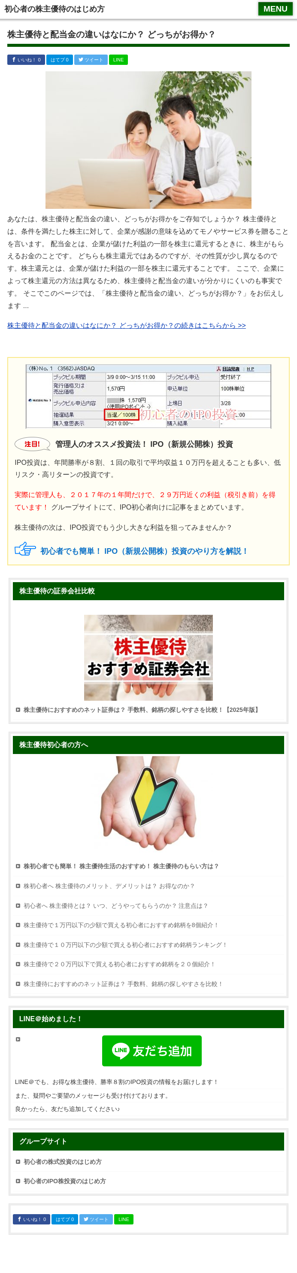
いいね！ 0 (26, 59)
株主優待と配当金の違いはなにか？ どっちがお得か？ (111, 34)
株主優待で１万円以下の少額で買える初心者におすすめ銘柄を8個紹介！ (121, 925)
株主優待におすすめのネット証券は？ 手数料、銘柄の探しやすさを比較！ (124, 983)
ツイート (91, 59)
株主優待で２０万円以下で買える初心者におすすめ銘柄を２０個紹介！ (120, 964)
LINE (118, 59)
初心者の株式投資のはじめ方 (63, 1161)
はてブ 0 (60, 59)
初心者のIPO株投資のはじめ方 (65, 1181)
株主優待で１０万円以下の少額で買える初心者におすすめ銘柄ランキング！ (126, 944)
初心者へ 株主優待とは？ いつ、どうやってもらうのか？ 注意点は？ (116, 905)
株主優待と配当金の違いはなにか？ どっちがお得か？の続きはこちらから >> (126, 325)
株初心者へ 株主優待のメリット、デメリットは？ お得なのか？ (109, 885)
